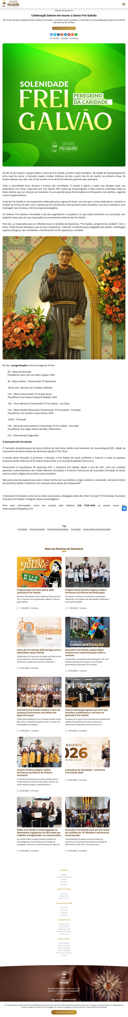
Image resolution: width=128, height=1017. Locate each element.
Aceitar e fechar (64, 1012)
